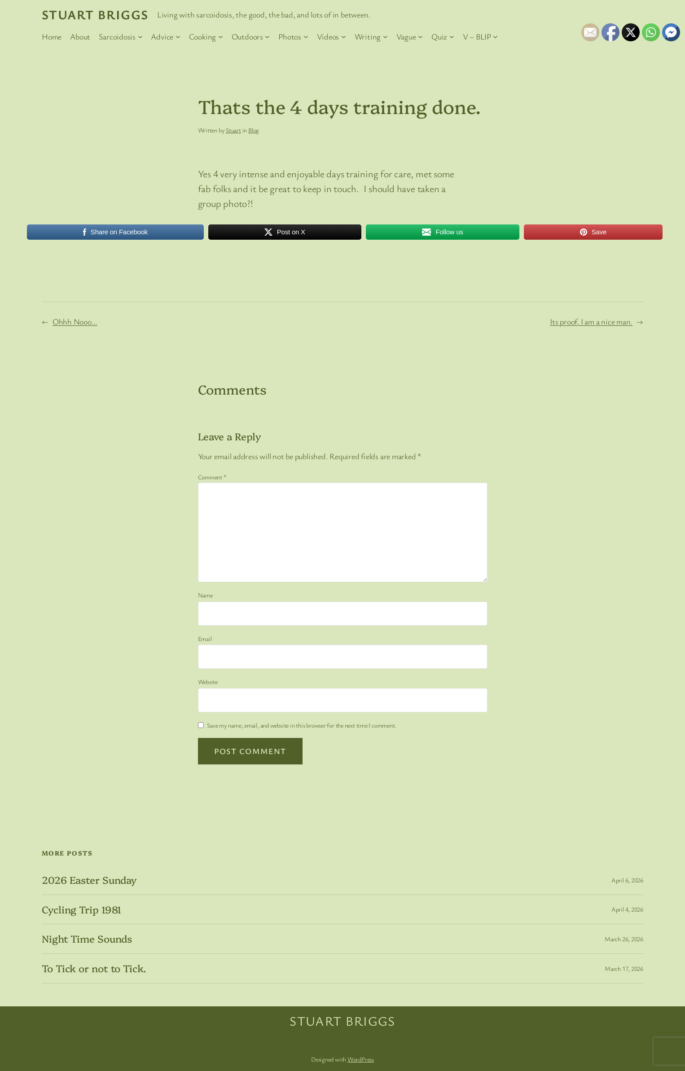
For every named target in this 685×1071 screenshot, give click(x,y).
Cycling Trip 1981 (81, 909)
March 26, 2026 (624, 939)
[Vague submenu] (420, 36)
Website (208, 681)
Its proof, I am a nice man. (591, 321)
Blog (253, 130)
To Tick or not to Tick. (94, 968)
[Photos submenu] (305, 36)
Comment (212, 477)
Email (205, 638)
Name (205, 595)
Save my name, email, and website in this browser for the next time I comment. (301, 725)
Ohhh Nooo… (75, 321)
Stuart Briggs (95, 14)
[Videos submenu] (343, 36)
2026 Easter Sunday (89, 880)
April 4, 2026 (627, 909)
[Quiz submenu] (451, 36)
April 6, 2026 (627, 880)
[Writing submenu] (385, 36)
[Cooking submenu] (220, 36)
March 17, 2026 (624, 968)
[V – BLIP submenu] (495, 36)
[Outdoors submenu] (267, 36)
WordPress (360, 1059)
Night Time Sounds (87, 938)
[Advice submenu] (178, 36)
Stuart (233, 130)
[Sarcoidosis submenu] (140, 36)
